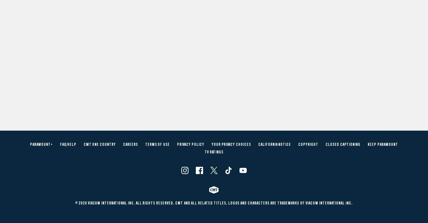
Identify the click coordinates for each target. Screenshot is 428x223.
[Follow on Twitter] (213, 170)
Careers (130, 144)
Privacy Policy (190, 144)
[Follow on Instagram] (185, 170)
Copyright (308, 144)
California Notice (274, 144)
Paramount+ (41, 144)
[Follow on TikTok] (228, 170)
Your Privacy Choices (231, 144)
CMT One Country (100, 144)
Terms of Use (157, 144)
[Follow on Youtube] (243, 170)
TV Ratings (214, 152)
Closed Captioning (343, 144)
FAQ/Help (68, 144)
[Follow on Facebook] (199, 170)
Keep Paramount (383, 144)
